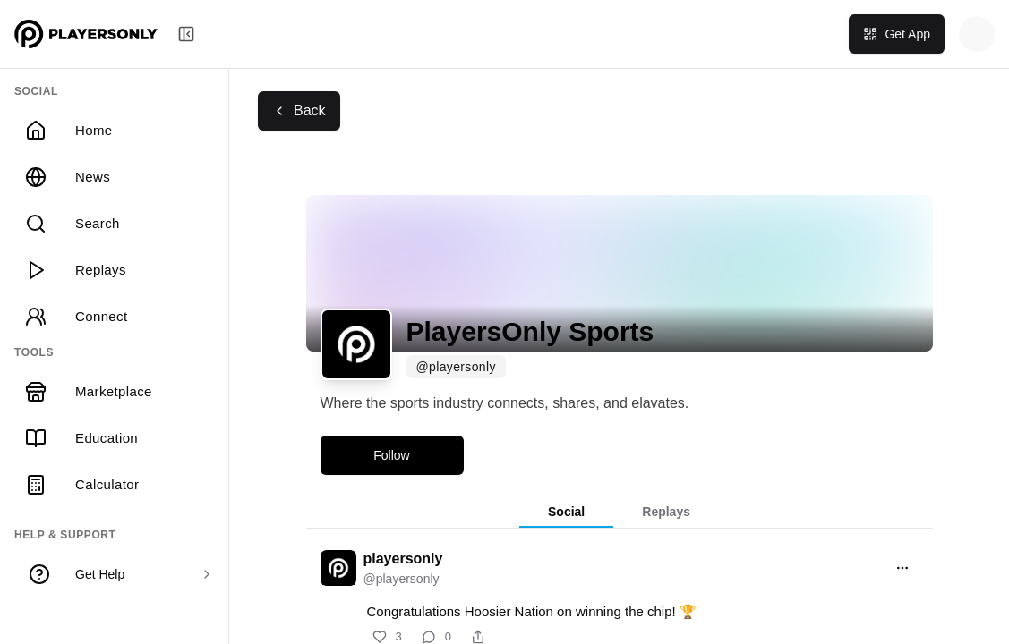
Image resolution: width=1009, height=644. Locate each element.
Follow (391, 455)
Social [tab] (566, 511)
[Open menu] (902, 568)
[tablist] (619, 512)
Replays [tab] (666, 511)
